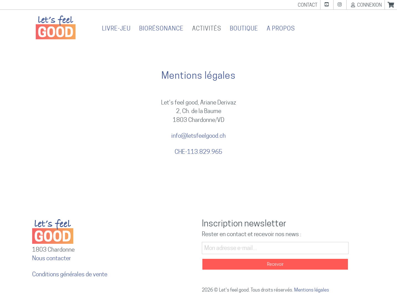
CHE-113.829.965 (198, 151)
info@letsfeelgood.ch (198, 135)
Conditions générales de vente (69, 274)
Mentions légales (311, 290)
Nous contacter (51, 258)
